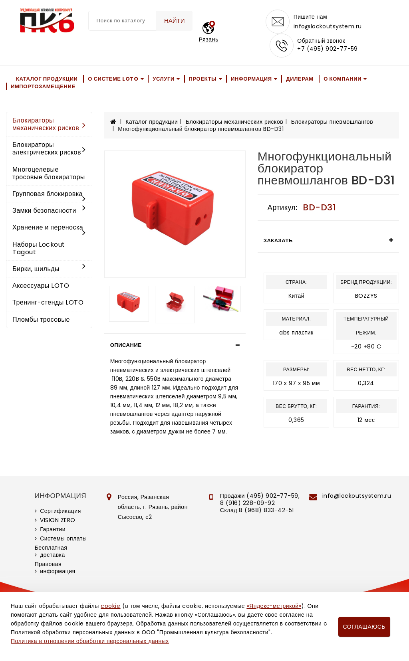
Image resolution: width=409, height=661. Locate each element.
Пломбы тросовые (41, 319)
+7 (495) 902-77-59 (327, 49)
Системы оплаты (63, 538)
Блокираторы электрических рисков (49, 148)
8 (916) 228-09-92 (247, 503)
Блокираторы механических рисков (49, 124)
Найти (174, 20)
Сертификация (60, 511)
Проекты (203, 79)
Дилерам (299, 79)
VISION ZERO (57, 520)
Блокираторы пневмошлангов (332, 122)
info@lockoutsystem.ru (328, 26)
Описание (126, 345)
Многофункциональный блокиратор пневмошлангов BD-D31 (201, 129)
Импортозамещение (43, 86)
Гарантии (53, 529)
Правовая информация (55, 567)
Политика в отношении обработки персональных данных (90, 641)
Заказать (278, 240)
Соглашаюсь (364, 627)
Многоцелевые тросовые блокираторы (48, 173)
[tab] (175, 345)
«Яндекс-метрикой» (274, 606)
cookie (110, 606)
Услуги (164, 79)
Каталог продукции (47, 79)
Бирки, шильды (49, 268)
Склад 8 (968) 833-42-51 (257, 510)
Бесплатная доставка (51, 551)
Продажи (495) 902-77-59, (260, 495)
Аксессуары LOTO (40, 285)
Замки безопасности (49, 210)
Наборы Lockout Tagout (38, 248)
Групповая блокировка (49, 194)
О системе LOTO (113, 79)
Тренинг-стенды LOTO (47, 302)
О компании (342, 79)
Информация (251, 79)
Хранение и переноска (49, 228)
